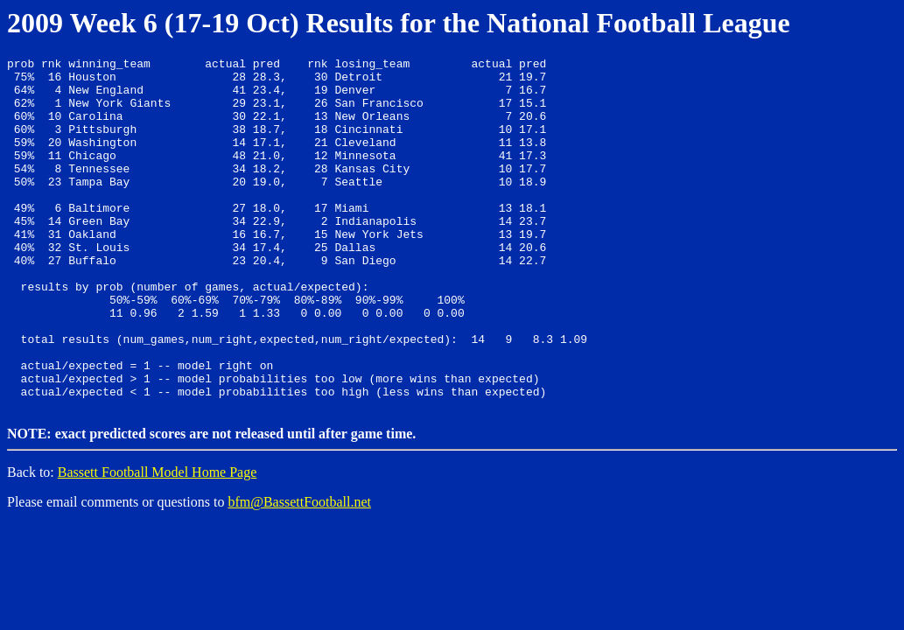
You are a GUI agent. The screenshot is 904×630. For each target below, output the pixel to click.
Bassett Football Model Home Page (157, 540)
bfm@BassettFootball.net (299, 570)
